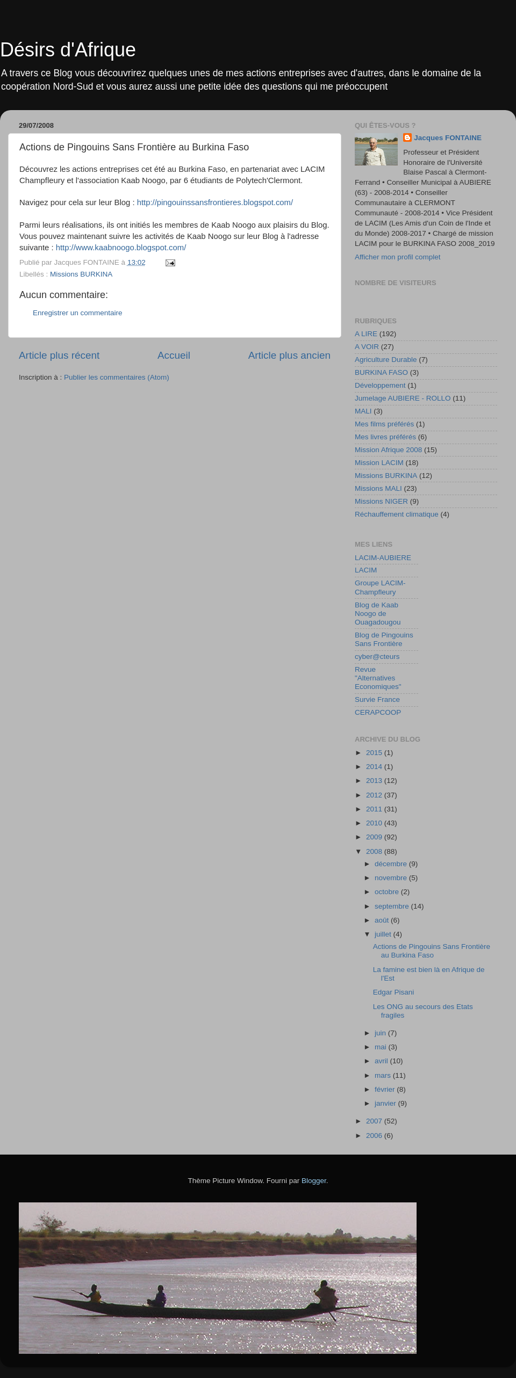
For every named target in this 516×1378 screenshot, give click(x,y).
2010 (375, 823)
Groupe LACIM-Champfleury (380, 587)
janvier (386, 1103)
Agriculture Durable (386, 360)
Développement (380, 385)
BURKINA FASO (381, 372)
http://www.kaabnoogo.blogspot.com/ (121, 247)
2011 (375, 809)
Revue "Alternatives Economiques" (378, 678)
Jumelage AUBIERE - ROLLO (403, 398)
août (383, 920)
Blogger (314, 1181)
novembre (392, 878)
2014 (375, 767)
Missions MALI (378, 488)
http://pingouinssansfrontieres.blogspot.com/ (215, 202)
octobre (388, 892)
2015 (375, 753)
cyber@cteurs (377, 656)
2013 (375, 781)
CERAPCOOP (378, 712)
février (386, 1089)
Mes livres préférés (385, 437)
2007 (375, 1121)
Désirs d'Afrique (68, 50)
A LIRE (366, 334)
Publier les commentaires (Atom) (116, 377)
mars (384, 1075)
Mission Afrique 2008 (388, 450)
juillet (384, 934)
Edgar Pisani (393, 992)
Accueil (173, 355)
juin (381, 1033)
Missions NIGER (381, 501)
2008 (375, 851)
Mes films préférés (384, 424)
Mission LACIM (379, 463)
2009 (375, 837)
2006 (375, 1136)
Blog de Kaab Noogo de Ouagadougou (378, 613)
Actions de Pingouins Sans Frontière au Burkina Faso (431, 950)
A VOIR (367, 347)
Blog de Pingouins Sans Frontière (384, 639)
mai (382, 1047)
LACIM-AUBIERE (383, 558)
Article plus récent (59, 355)
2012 (375, 795)
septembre (393, 906)
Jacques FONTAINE (448, 138)
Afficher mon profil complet (398, 257)
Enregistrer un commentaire (78, 313)
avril (382, 1061)
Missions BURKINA (81, 274)
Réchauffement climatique (397, 514)
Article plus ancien (289, 355)
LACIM (366, 570)
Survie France (377, 699)
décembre (392, 864)
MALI (363, 411)
